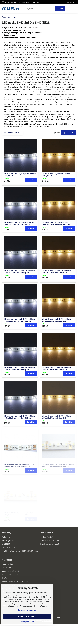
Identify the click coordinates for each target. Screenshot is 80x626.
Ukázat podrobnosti (27, 622)
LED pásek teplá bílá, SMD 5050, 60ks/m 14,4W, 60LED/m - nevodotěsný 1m (56, 272)
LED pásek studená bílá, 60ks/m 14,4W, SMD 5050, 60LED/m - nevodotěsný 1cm (20, 175)
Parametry (68, 133)
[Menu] (75, 8)
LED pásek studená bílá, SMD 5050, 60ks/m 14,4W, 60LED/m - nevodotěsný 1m (19, 272)
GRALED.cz (10, 9)
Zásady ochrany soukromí (54, 617)
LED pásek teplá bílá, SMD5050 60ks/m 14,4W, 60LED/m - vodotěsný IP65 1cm (56, 223)
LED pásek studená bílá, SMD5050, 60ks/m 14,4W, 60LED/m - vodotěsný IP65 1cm (19, 223)
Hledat (60, 9)
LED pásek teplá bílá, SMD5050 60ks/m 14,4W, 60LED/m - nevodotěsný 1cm (56, 175)
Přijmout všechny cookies (27, 616)
